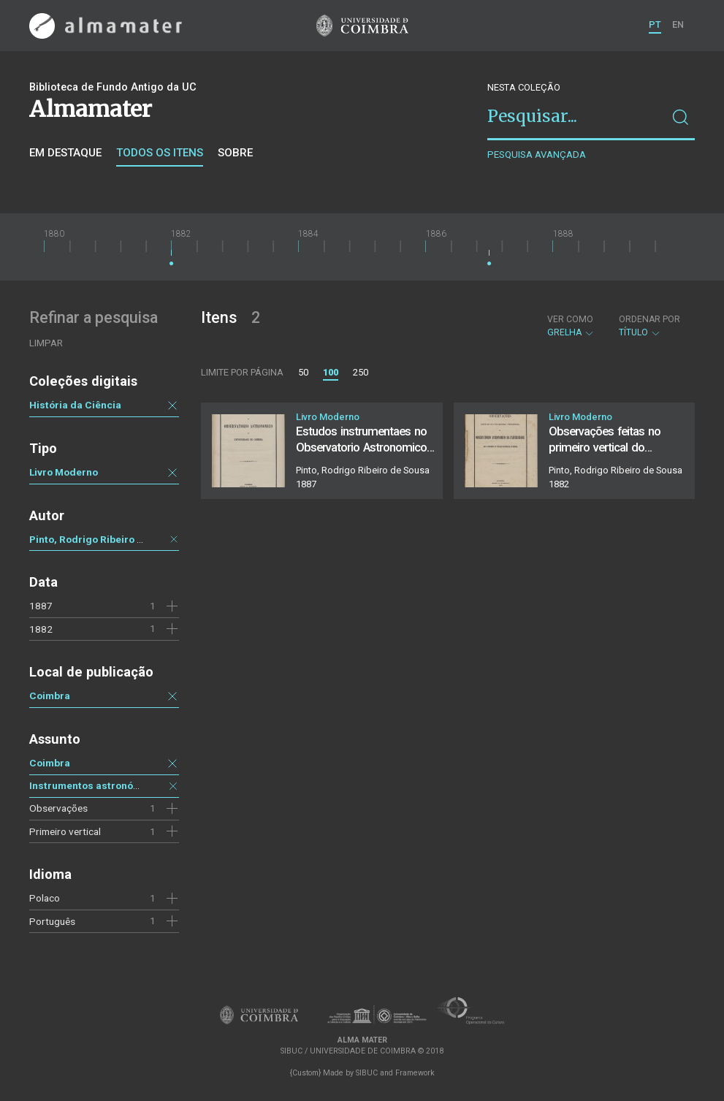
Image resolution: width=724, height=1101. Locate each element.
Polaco (44, 898)
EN (678, 24)
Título (649, 325)
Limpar (46, 343)
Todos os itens (159, 152)
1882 (41, 629)
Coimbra (49, 695)
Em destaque (65, 152)
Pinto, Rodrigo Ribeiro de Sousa (104, 539)
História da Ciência (75, 405)
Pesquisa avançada (536, 154)
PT (655, 24)
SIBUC (367, 1073)
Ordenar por (649, 319)
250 (360, 372)
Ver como (570, 319)
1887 (41, 606)
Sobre (235, 152)
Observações (58, 808)
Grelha (571, 325)
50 (303, 372)
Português (52, 921)
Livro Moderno (63, 472)
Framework (415, 1073)
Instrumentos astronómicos (95, 785)
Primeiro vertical (65, 831)
